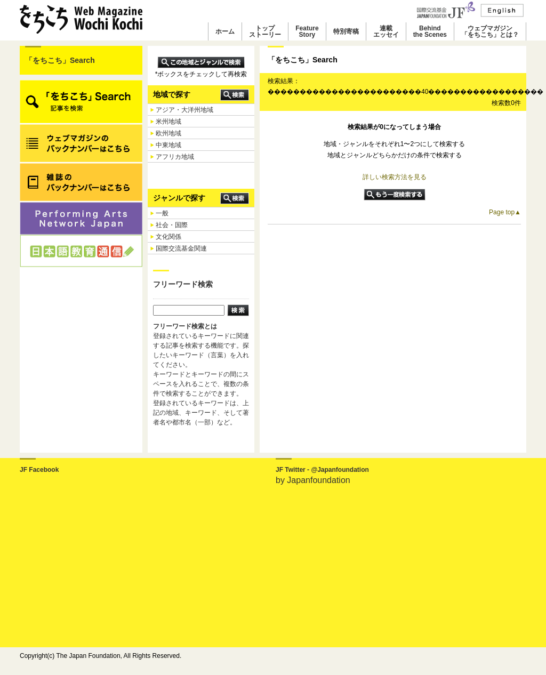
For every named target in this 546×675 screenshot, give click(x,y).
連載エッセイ (386, 31)
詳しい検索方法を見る (395, 177)
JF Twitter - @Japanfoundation (322, 469)
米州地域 (168, 121)
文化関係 (168, 236)
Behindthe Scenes (430, 31)
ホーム (225, 31)
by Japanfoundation (313, 480)
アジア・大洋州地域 (184, 110)
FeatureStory (306, 31)
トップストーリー (265, 31)
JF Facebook (39, 469)
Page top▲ (505, 212)
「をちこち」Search (60, 60)
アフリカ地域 (175, 156)
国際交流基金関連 (181, 248)
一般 (162, 213)
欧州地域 (168, 133)
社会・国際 (172, 225)
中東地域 (168, 145)
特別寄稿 (346, 31)
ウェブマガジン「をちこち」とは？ (490, 31)
